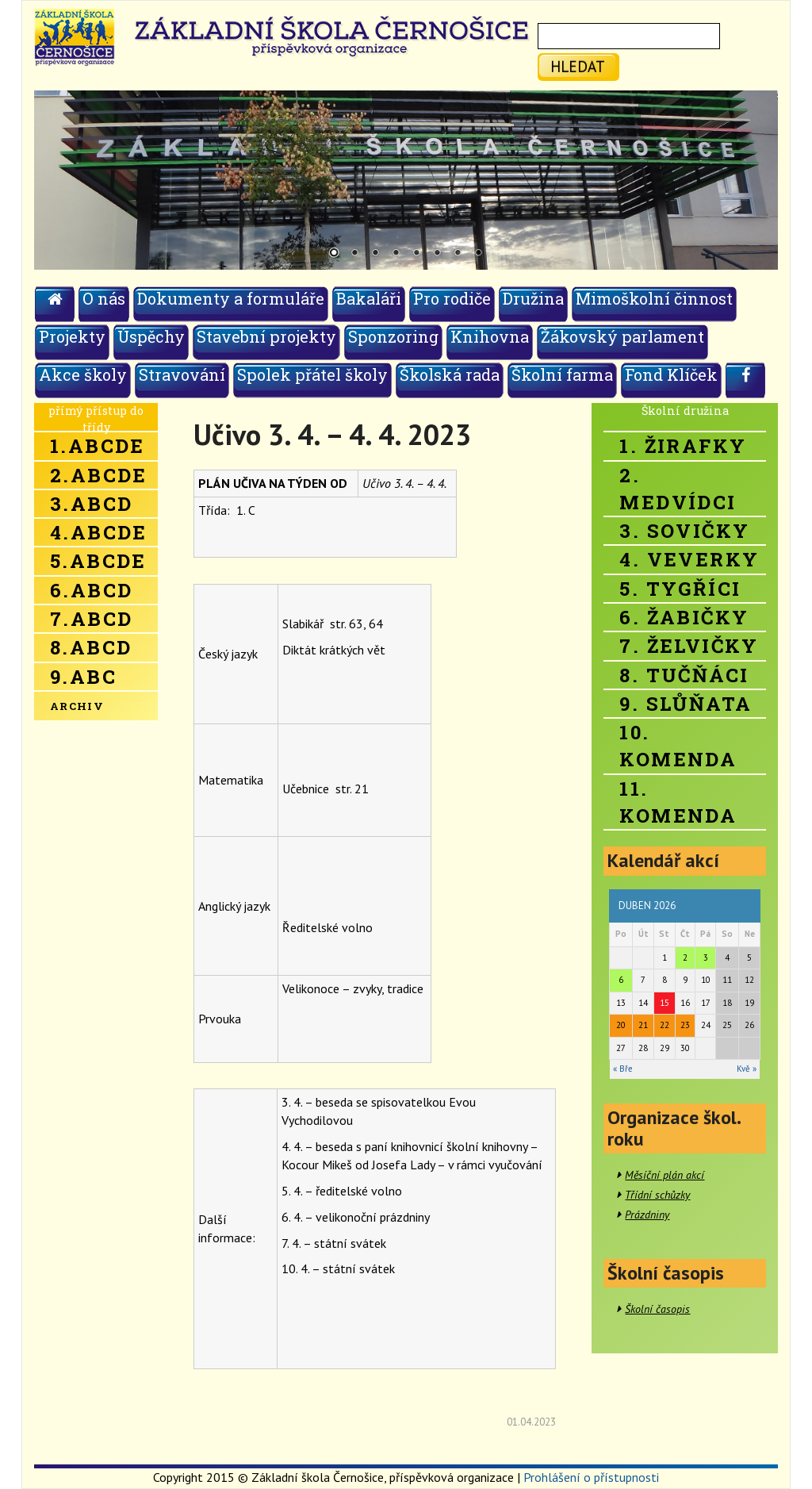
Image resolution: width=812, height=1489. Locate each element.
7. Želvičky (688, 645)
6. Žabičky (684, 617)
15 (664, 1002)
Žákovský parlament (622, 336)
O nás (103, 298)
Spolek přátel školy (312, 374)
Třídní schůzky (657, 1195)
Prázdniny (647, 1214)
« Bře (623, 1068)
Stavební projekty (266, 336)
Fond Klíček (671, 374)
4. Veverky (689, 559)
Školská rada (450, 374)
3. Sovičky (684, 530)
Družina (533, 298)
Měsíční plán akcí (664, 1175)
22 (664, 1024)
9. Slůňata (685, 703)
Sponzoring (393, 336)
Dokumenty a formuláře (230, 298)
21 (643, 1024)
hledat (577, 66)
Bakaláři (368, 298)
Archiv (77, 706)
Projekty (72, 336)
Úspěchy (151, 336)
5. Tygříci (680, 588)
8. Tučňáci (684, 675)
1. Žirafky (682, 446)
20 (621, 1024)
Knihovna (489, 336)
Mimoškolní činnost (654, 298)
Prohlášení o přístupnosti (591, 1477)
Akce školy (83, 374)
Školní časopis (657, 1309)
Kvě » (746, 1068)
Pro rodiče (452, 298)
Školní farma (562, 374)
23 (685, 1024)
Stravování (182, 374)
